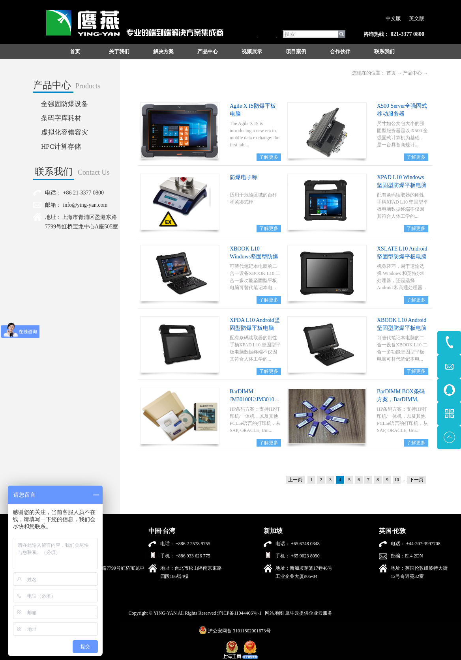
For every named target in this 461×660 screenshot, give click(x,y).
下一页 (416, 479)
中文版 (393, 18)
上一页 (295, 479)
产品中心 (412, 73)
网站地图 (273, 613)
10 (396, 479)
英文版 (416, 18)
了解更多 (268, 157)
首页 (75, 51)
